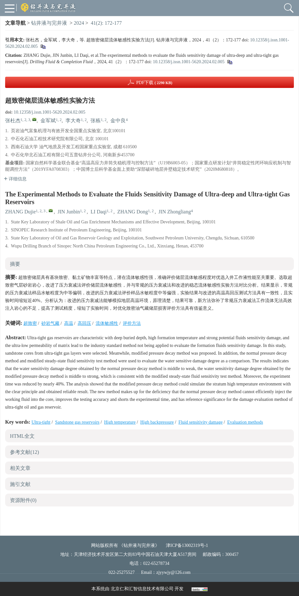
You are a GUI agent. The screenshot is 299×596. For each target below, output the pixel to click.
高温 (68, 323)
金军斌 (48, 120)
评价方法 (132, 323)
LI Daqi (98, 211)
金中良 (118, 120)
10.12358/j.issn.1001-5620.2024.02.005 (188, 61)
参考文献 (24, 452)
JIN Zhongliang (174, 211)
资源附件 (23, 500)
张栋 (95, 120)
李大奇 (73, 120)
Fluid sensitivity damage (200, 422)
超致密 (30, 323)
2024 (79, 23)
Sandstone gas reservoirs (77, 422)
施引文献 (20, 484)
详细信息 (15, 179)
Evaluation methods (245, 422)
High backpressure (157, 422)
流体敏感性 (107, 323)
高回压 (84, 323)
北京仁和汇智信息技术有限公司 (142, 588)
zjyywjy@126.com (173, 572)
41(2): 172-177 (106, 23)
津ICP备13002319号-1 (187, 545)
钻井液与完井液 (49, 23)
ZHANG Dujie (20, 211)
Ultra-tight (40, 422)
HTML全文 (22, 436)
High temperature (119, 422)
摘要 (15, 264)
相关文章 (20, 468)
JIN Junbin (69, 211)
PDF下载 (154, 82)
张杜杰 (13, 120)
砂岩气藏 (50, 323)
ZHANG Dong (132, 211)
